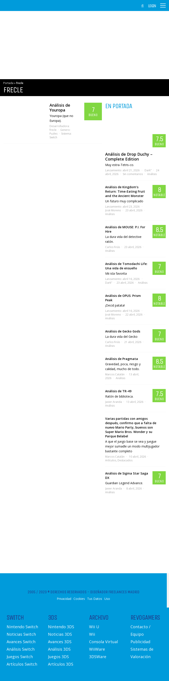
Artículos (110, 460)
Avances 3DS (60, 641)
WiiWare (97, 649)
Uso (107, 598)
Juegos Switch (20, 656)
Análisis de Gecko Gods (122, 331)
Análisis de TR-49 (118, 391)
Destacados (125, 460)
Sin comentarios (133, 174)
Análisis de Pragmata (121, 359)
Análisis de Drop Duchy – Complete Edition (128, 157)
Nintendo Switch (22, 626)
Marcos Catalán (115, 374)
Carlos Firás (112, 247)
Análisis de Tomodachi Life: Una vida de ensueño (126, 266)
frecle (53, 130)
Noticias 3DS (60, 634)
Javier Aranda (113, 402)
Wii (92, 634)
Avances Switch (21, 641)
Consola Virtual (103, 641)
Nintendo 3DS (61, 626)
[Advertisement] (84, 45)
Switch (53, 137)
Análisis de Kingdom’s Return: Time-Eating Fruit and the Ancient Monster (125, 191)
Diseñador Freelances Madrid (115, 592)
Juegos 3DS (58, 656)
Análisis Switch (21, 649)
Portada (8, 83)
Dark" (148, 170)
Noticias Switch (21, 634)
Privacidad (64, 598)
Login (152, 6)
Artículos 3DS (60, 664)
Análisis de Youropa (60, 107)
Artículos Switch (22, 664)
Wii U (94, 626)
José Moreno (113, 210)
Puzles (53, 133)
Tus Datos (94, 598)
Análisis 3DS (59, 649)
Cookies (79, 598)
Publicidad (140, 641)
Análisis (152, 174)
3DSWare (97, 656)
